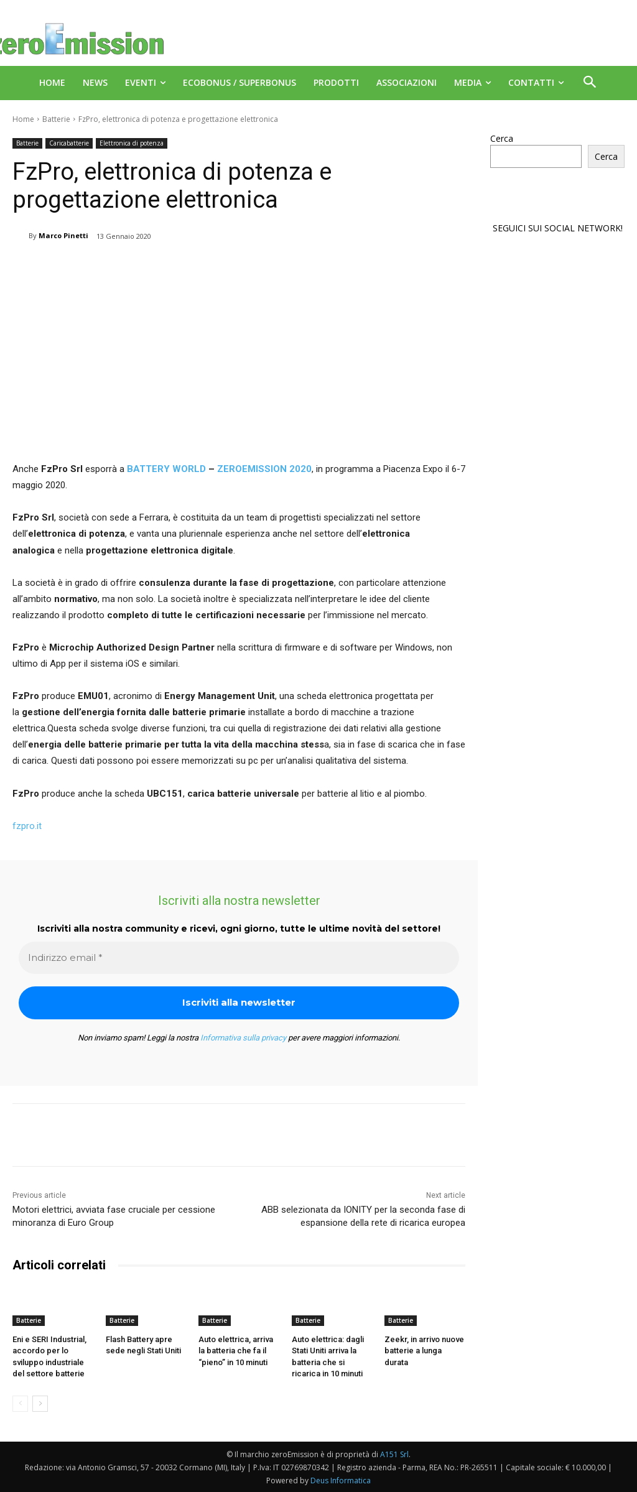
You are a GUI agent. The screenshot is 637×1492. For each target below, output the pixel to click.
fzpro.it (27, 826)
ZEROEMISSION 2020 (263, 469)
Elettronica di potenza (131, 143)
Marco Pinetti (63, 235)
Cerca (501, 138)
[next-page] (40, 1404)
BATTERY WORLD (166, 469)
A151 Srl (394, 1454)
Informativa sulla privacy (243, 1037)
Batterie (56, 119)
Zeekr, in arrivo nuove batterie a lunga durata (424, 1350)
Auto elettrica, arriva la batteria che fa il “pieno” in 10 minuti (235, 1350)
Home (23, 119)
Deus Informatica (340, 1480)
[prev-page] (20, 1404)
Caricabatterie (69, 143)
